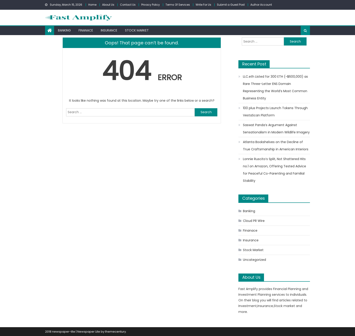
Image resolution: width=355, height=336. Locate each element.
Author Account (261, 5)
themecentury (115, 331)
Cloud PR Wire (254, 220)
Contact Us (128, 5)
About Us (108, 5)
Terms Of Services (178, 5)
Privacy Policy (150, 5)
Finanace (86, 30)
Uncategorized (254, 259)
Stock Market (137, 30)
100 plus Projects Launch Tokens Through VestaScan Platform (275, 112)
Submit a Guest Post (231, 5)
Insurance (109, 30)
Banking (64, 30)
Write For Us (203, 5)
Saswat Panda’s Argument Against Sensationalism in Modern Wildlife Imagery (276, 128)
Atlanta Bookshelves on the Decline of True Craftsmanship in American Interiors (275, 145)
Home (92, 5)
